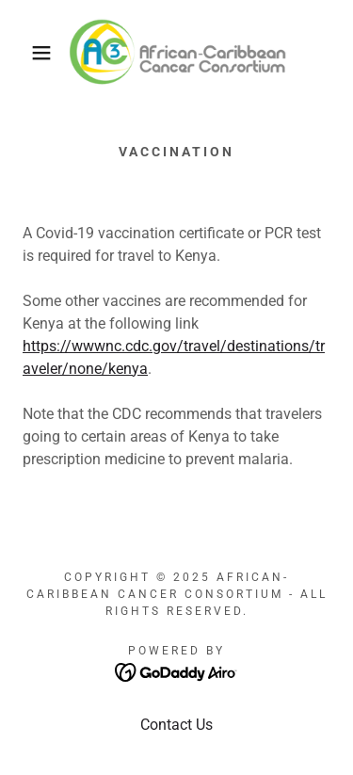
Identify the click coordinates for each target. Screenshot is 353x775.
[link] (176, 52)
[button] (28, 53)
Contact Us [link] (176, 725)
